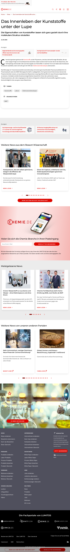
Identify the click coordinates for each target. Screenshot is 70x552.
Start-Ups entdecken (30, 439)
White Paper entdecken (31, 455)
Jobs (25, 497)
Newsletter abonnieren (46, 244)
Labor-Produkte (6, 457)
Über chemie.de (32, 536)
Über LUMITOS (20, 536)
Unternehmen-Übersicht (31, 447)
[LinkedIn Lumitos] (68, 542)
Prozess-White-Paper (30, 460)
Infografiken (5, 492)
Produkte (27, 492)
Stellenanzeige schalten (31, 479)
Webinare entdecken (7, 473)
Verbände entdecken (30, 442)
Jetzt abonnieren (60, 451)
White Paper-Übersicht (31, 466)
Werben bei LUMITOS (7, 536)
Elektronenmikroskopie (40, 66)
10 (43, 195)
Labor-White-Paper (30, 457)
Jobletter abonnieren (30, 476)
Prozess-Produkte (6, 460)
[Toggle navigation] (68, 9)
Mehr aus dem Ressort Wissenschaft (35, 200)
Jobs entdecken (29, 473)
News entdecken (6, 436)
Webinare (27, 500)
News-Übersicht (6, 444)
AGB (12, 542)
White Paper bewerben (31, 463)
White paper (28, 494)
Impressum (4, 542)
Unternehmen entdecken (31, 436)
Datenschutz (20, 542)
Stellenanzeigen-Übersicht (32, 482)
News (26, 489)
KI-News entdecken (17, 421)
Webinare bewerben (7, 476)
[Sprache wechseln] (60, 9)
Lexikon (3, 489)
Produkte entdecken (7, 455)
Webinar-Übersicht (6, 479)
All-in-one (27, 503)
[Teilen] (56, 9)
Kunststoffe (26, 59)
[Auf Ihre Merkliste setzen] (64, 10)
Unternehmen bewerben (31, 444)
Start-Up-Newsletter (7, 442)
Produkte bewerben (7, 463)
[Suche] (53, 9)
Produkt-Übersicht (6, 466)
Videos (3, 497)
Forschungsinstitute (7, 494)
